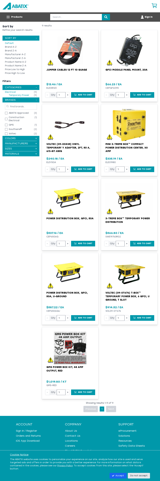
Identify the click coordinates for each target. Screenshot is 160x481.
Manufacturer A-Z (15, 54)
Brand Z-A (11, 50)
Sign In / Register (26, 430)
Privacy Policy (65, 465)
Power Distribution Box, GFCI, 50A (70, 218)
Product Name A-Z (15, 62)
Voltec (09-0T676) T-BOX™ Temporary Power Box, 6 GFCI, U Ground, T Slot (127, 296)
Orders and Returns (28, 435)
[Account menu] (146, 17)
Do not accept (139, 475)
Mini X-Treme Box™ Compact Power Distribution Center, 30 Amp (126, 148)
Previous (90, 408)
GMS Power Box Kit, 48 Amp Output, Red (64, 369)
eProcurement (127, 430)
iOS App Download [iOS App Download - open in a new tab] (28, 440)
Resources (125, 440)
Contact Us (72, 435)
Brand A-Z (11, 47)
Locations (71, 440)
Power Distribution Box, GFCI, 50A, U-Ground (67, 294)
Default (9, 43)
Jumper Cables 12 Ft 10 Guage (66, 69)
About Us (71, 430)
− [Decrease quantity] (47, 94)
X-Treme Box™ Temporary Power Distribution (127, 220)
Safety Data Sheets (131, 445)
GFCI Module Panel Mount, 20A (126, 69)
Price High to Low (15, 73)
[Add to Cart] (83, 95)
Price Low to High (15, 69)
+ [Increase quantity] (67, 94)
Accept (118, 475)
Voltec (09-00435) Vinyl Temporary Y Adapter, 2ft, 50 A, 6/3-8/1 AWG (68, 148)
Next (111, 408)
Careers (70, 445)
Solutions (124, 435)
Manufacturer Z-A (15, 58)
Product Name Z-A (15, 65)
